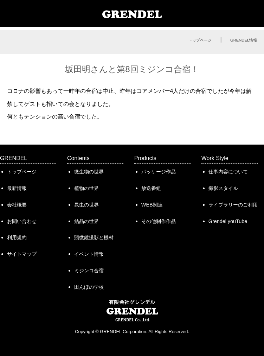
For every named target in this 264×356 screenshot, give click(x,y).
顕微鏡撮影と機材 (94, 237)
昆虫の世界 (86, 205)
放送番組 (151, 188)
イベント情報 (89, 254)
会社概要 (17, 205)
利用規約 (17, 237)
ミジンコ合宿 (89, 270)
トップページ (200, 40)
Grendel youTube (227, 221)
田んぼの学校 (89, 287)
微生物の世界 (89, 171)
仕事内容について (228, 171)
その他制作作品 (158, 221)
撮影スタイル (223, 188)
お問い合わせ (22, 221)
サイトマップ (22, 254)
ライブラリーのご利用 (233, 205)
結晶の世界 (86, 221)
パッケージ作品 (158, 171)
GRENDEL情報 (243, 40)
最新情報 (17, 188)
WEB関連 (152, 205)
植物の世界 (86, 188)
